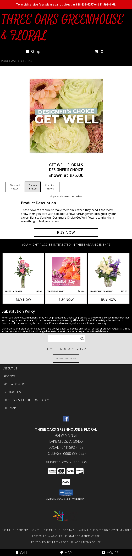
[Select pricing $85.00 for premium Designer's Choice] (50, 187)
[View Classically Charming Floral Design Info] (108, 271)
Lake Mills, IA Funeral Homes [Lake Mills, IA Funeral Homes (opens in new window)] (20, 530)
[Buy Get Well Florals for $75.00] (66, 232)
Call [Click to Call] (22, 552)
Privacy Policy (41, 542)
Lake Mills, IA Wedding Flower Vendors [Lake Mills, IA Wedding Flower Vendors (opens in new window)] (104, 530)
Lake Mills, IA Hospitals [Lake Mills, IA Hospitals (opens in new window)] (59, 530)
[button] (66, 493)
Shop (33, 51)
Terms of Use (92, 542)
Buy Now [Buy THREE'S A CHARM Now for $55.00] (23, 299)
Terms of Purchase (67, 542)
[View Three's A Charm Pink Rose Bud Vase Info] (23, 271)
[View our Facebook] (66, 420)
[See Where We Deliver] (66, 358)
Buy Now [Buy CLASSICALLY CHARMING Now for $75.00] (108, 299)
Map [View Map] (66, 552)
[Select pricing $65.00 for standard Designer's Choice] (15, 187)
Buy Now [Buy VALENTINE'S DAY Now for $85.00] (66, 299)
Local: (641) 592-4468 (66, 447)
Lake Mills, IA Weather (47, 536)
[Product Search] (66, 338)
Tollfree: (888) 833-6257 (66, 453)
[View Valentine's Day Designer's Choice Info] (66, 271)
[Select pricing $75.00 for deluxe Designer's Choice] (32, 187)
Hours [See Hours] (110, 552)
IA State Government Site (82, 536)
